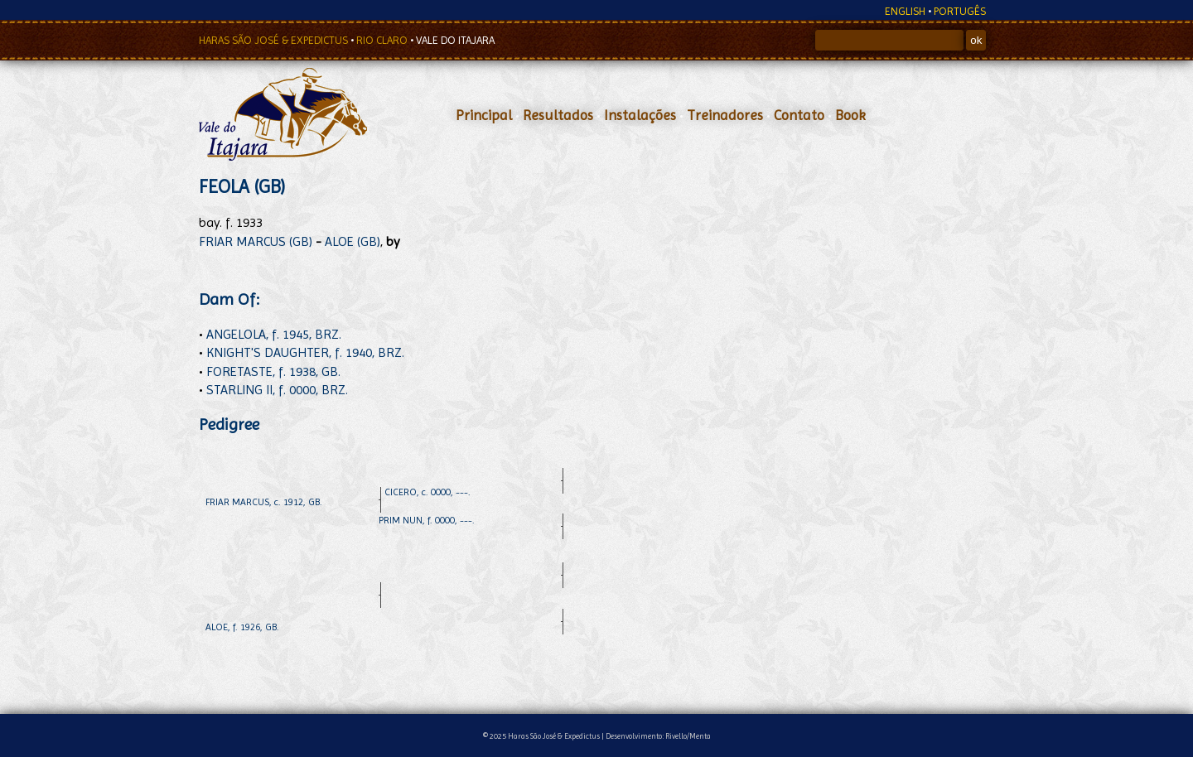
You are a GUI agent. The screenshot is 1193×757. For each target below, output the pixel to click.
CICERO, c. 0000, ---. (427, 492)
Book (850, 115)
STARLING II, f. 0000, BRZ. (277, 390)
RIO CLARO (383, 40)
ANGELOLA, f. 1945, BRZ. (273, 334)
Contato (799, 115)
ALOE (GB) (352, 241)
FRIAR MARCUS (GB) (255, 241)
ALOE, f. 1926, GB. (242, 627)
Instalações (640, 115)
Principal (484, 115)
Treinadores (725, 115)
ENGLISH (905, 11)
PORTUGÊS (960, 11)
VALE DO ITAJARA (455, 40)
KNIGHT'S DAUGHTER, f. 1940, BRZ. (305, 352)
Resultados (558, 115)
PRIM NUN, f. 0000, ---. (427, 520)
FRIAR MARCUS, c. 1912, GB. (263, 502)
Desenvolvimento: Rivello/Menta (658, 735)
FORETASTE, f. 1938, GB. (273, 371)
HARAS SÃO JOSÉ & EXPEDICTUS (274, 40)
